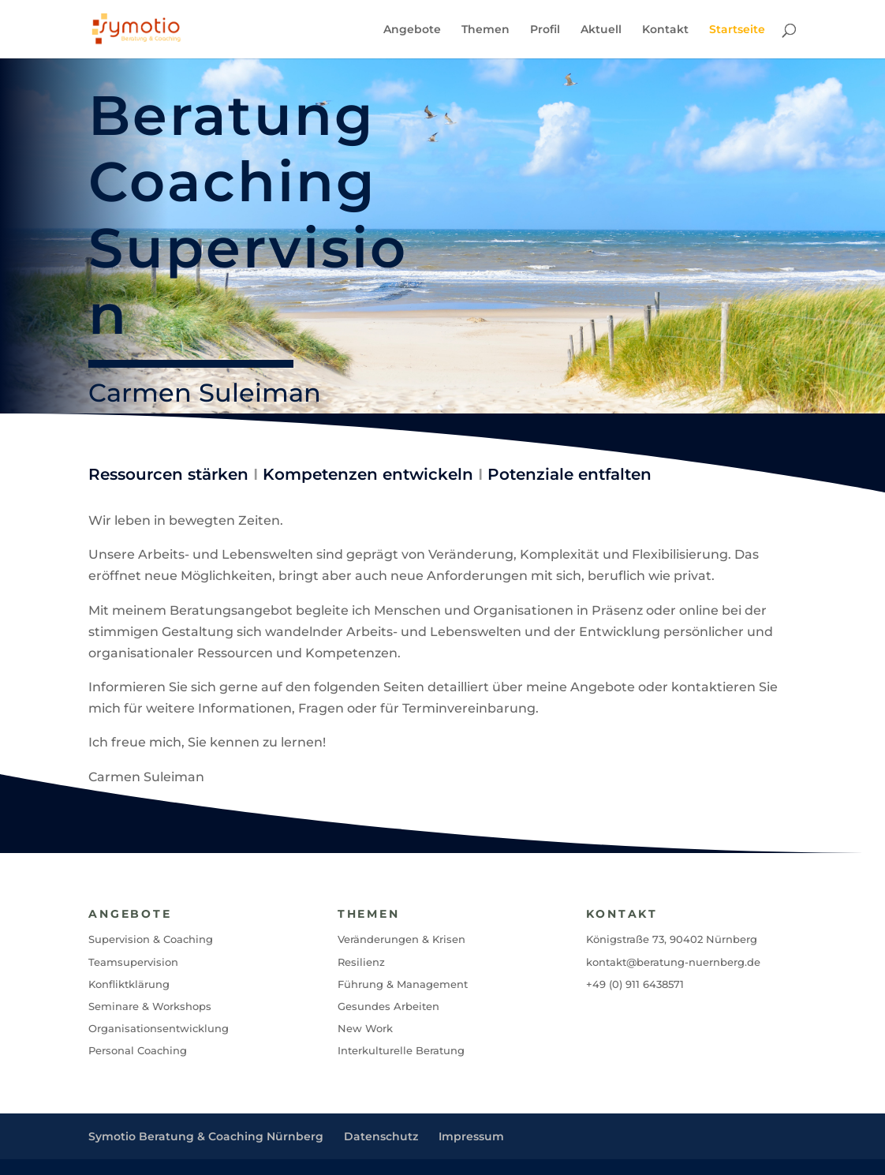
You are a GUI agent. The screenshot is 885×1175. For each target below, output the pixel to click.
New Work (365, 1028)
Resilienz (361, 962)
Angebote (412, 30)
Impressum (471, 1136)
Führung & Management (403, 984)
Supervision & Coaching (150, 939)
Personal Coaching (137, 1050)
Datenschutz (381, 1136)
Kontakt (665, 30)
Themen (485, 30)
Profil (545, 30)
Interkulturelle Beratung (401, 1050)
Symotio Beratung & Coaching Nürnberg (205, 1136)
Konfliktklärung (129, 984)
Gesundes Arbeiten (388, 1006)
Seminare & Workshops (149, 1006)
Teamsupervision (133, 962)
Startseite (737, 30)
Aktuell (601, 30)
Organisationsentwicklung (158, 1028)
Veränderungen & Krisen (401, 939)
